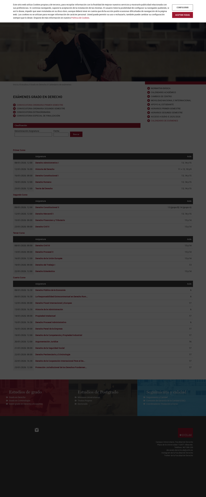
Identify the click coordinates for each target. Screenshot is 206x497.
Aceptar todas (182, 15)
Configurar (182, 7)
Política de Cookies (80, 17)
